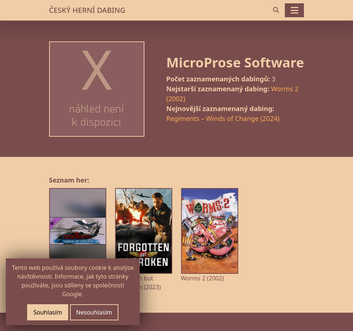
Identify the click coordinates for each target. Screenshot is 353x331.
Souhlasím (47, 312)
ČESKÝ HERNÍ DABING (87, 10)
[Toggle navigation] (294, 10)
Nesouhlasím (94, 312)
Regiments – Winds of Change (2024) (223, 118)
